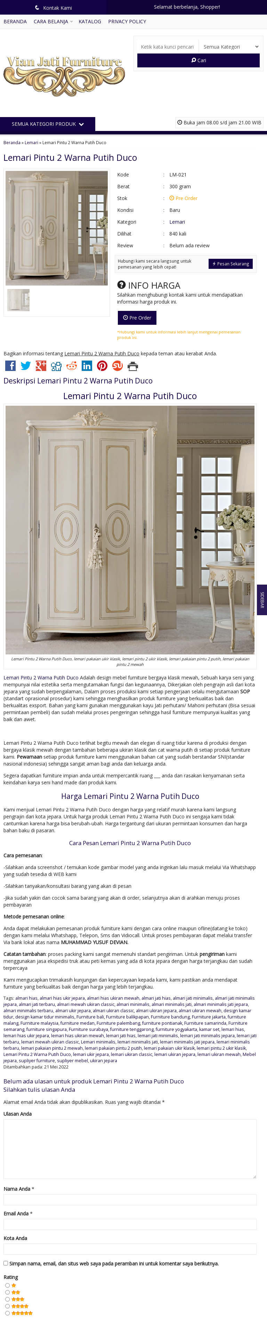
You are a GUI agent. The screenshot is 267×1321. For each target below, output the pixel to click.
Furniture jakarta (209, 1017)
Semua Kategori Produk (48, 124)
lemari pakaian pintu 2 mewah (52, 1048)
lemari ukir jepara (91, 1054)
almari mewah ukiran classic (85, 1004)
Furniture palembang (118, 1023)
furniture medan (77, 1023)
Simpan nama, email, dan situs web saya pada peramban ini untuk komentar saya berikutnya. (114, 1263)
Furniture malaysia (39, 1023)
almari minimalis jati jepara (221, 1004)
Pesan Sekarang (230, 263)
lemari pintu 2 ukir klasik (221, 1048)
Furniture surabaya (88, 1029)
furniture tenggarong (132, 1029)
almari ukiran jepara (156, 1011)
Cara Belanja (51, 21)
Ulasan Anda (17, 1114)
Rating (10, 1277)
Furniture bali (90, 1017)
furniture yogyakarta (176, 1029)
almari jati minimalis (193, 998)
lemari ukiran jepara (174, 1054)
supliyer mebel (72, 1061)
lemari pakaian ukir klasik (169, 1048)
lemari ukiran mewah (219, 1054)
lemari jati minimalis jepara (207, 1036)
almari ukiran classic (113, 1011)
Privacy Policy (127, 21)
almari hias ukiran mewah (113, 998)
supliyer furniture (37, 1061)
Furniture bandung (170, 1017)
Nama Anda (16, 1189)
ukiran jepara (103, 1061)
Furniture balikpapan (127, 1017)
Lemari (31, 142)
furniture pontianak (162, 1023)
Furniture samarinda (205, 1023)
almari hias (26, 998)
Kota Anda (15, 1238)
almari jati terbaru (37, 1004)
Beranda (15, 21)
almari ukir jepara (73, 1011)
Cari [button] (198, 60)
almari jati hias (156, 998)
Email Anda (16, 1213)
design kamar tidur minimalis (44, 1017)
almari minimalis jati (172, 1004)
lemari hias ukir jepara (26, 1036)
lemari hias (232, 1029)
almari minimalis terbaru (28, 1011)
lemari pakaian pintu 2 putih (113, 1048)
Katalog (90, 21)
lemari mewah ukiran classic (50, 1042)
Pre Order (137, 317)
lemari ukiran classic (131, 1054)
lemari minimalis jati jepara (187, 1042)
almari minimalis (132, 1004)
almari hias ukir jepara (62, 998)
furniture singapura (46, 1029)
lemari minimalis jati (138, 1042)
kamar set (209, 1029)
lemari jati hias (121, 1036)
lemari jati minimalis (158, 1036)
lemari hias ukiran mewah (77, 1036)
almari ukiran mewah (200, 1011)
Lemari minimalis (98, 1042)
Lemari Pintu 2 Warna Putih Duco (70, 157)
